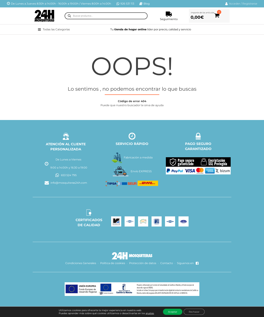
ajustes (150, 313)
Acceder (234, 3)
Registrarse (249, 3)
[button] (56, 29)
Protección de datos (142, 263)
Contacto (166, 263)
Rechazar (194, 311)
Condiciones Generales (80, 263)
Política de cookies (112, 263)
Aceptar (172, 311)
